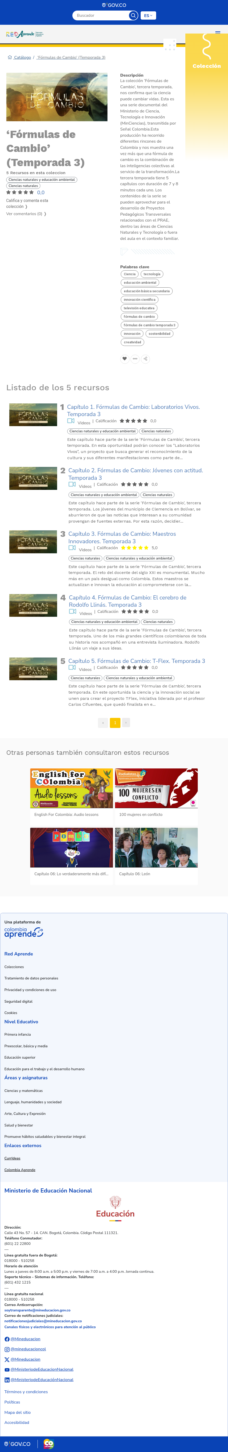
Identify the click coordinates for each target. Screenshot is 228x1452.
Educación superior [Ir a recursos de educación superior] (19, 1057)
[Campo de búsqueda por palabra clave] (101, 15)
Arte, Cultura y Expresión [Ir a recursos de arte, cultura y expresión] (25, 1113)
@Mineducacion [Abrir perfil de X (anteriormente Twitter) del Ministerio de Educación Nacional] (25, 1359)
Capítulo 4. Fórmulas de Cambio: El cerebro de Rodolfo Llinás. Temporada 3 (128, 601)
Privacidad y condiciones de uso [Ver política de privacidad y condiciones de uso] (30, 989)
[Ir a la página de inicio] (25, 34)
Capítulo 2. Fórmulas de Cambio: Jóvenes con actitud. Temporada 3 (136, 474)
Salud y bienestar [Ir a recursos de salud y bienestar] (18, 1125)
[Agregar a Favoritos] (125, 359)
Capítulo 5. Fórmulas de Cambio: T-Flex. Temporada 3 (137, 661)
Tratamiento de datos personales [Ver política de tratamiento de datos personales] (31, 978)
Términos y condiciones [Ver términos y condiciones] (26, 1392)
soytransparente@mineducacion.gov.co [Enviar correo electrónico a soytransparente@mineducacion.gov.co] (37, 1310)
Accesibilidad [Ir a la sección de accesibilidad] (16, 1422)
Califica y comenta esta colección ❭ (27, 203)
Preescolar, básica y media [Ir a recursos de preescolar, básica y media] (26, 1046)
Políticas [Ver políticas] (12, 1402)
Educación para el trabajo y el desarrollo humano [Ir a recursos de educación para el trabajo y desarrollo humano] (44, 1069)
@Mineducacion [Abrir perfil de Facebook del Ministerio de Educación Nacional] (25, 1339)
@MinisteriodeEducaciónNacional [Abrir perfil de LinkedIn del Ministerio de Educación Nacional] (42, 1380)
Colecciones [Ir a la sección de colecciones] (14, 966)
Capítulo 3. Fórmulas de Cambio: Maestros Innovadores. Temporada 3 (122, 537)
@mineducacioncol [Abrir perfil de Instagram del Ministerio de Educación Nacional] (28, 1349)
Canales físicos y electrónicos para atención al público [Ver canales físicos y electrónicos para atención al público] (50, 1327)
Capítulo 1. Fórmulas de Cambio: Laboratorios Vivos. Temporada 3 (133, 410)
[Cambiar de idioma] (148, 15)
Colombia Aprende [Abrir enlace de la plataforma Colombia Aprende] (23, 933)
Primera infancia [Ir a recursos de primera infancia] (17, 1034)
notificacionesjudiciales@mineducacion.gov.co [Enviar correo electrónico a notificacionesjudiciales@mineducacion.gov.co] (43, 1321)
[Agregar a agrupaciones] (135, 359)
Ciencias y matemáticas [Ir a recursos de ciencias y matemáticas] (23, 1090)
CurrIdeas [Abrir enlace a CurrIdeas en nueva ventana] (12, 1158)
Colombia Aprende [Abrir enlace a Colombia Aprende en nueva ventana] (19, 1169)
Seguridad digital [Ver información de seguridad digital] (18, 1001)
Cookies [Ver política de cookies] (10, 1012)
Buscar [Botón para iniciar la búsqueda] (133, 15)
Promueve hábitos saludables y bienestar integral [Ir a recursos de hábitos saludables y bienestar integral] (45, 1136)
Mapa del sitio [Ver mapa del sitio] (17, 1412)
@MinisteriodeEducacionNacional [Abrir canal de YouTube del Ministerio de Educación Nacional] (42, 1369)
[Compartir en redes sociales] (145, 359)
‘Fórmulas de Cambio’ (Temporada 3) (71, 57)
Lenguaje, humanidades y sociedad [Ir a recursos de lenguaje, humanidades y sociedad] (33, 1102)
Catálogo (19, 57)
